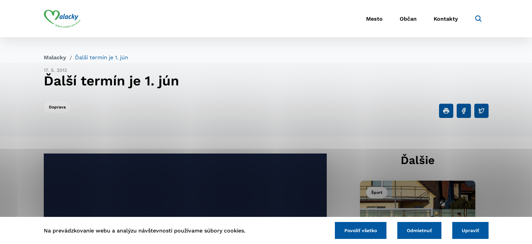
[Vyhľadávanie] (478, 18)
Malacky (55, 57)
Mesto (374, 19)
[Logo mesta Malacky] (62, 18)
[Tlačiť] (446, 111)
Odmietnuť (419, 230)
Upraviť (470, 230)
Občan (408, 19)
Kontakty (446, 19)
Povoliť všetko (360, 230)
